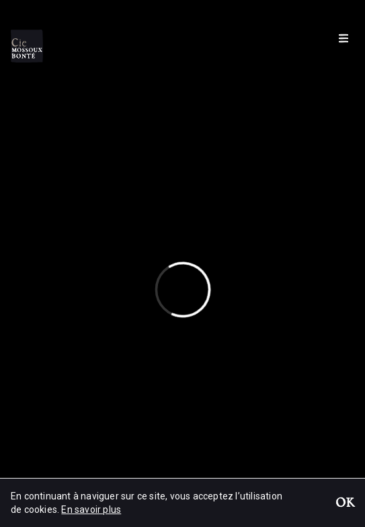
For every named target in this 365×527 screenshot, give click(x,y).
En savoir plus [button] (91, 509)
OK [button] (344, 504)
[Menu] (343, 37)
